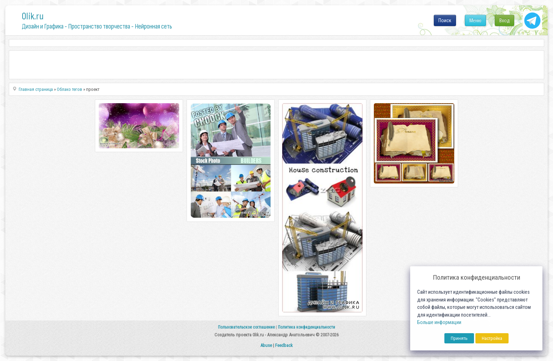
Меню (475, 20)
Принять (459, 338)
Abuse (266, 345)
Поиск (444, 20)
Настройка (492, 338)
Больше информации (439, 322)
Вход (504, 20)
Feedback (284, 345)
